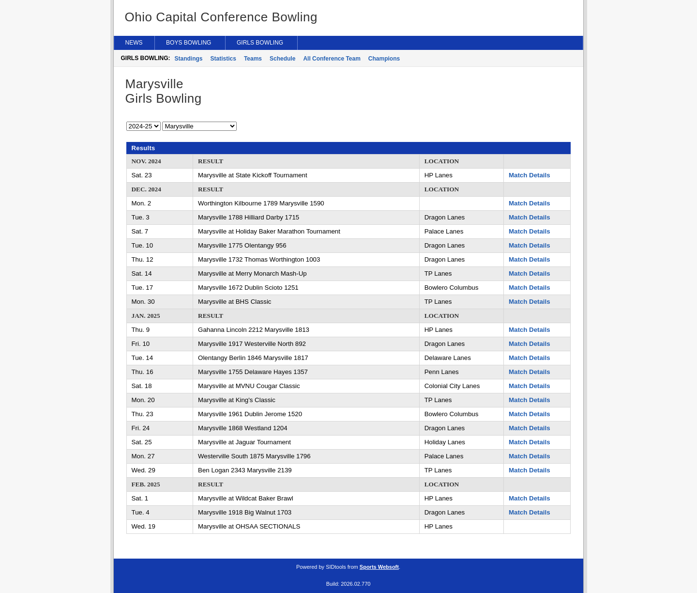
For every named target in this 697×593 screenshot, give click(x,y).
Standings (189, 58)
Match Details (529, 175)
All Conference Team (331, 58)
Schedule (282, 58)
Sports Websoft (379, 567)
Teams (253, 58)
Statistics (223, 58)
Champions (384, 58)
